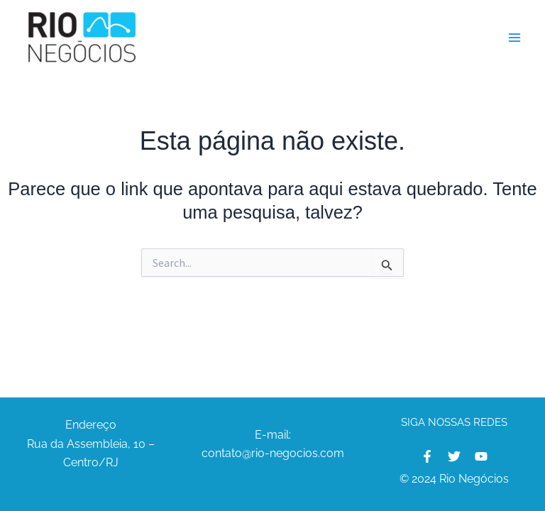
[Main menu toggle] (515, 37)
